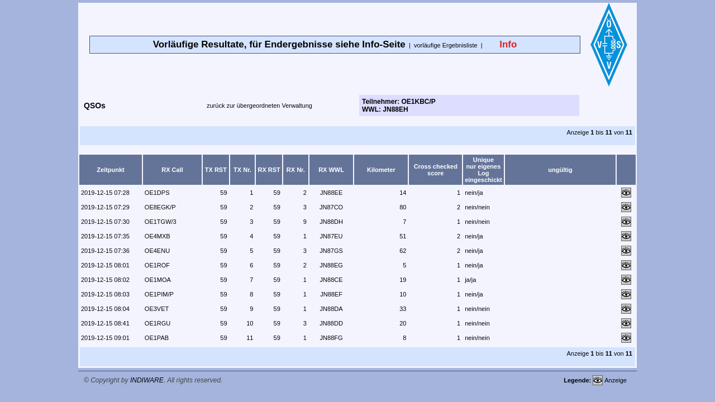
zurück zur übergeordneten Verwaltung (259, 105)
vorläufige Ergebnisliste (446, 45)
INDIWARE (147, 380)
